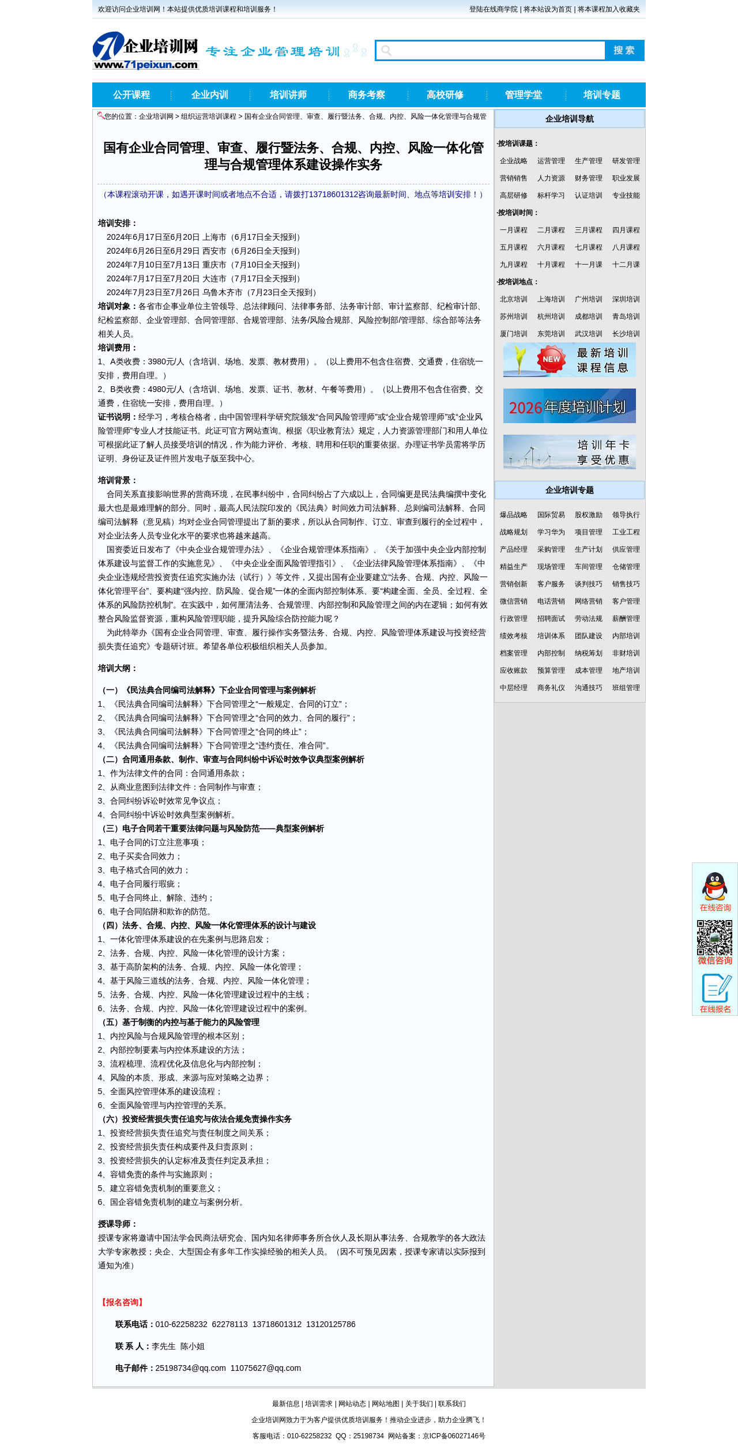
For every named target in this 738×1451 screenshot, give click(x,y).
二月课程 (551, 230)
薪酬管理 (626, 619)
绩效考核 (514, 636)
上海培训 (551, 299)
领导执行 (626, 515)
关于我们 (419, 1404)
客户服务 (551, 584)
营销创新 (514, 584)
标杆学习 (551, 195)
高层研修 (514, 195)
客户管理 (626, 601)
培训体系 (551, 636)
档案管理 (514, 653)
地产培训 (626, 670)
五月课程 (514, 247)
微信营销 (514, 601)
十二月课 (626, 265)
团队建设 (589, 636)
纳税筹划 (589, 653)
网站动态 (352, 1404)
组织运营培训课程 (208, 116)
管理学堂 (523, 95)
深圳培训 (626, 299)
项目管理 (589, 532)
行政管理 (514, 619)
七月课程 (589, 247)
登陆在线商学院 (493, 9)
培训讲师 (288, 95)
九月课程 (514, 265)
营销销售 (514, 178)
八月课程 (626, 247)
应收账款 (514, 670)
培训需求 (319, 1404)
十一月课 (589, 265)
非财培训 (626, 653)
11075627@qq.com (266, 1368)
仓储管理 (626, 567)
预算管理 (551, 670)
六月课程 (551, 247)
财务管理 (589, 178)
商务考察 (366, 95)
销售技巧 (626, 584)
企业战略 (514, 161)
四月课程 (626, 230)
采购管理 (551, 549)
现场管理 (551, 567)
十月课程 (551, 265)
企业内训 (209, 95)
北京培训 (514, 299)
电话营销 (551, 601)
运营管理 (551, 161)
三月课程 (589, 230)
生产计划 (589, 549)
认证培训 (589, 195)
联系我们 (452, 1404)
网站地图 (386, 1404)
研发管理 (626, 161)
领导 (227, 306)
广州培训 (589, 299)
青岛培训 (626, 316)
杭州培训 (551, 316)
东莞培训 (551, 334)
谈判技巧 (589, 584)
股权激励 (589, 515)
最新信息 (286, 1404)
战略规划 (514, 532)
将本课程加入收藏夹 (609, 9)
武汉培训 (589, 334)
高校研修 (445, 95)
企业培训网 (156, 116)
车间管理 (589, 567)
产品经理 (514, 549)
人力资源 (551, 178)
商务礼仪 (551, 688)
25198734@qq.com (191, 1368)
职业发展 (626, 178)
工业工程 (626, 532)
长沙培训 (626, 334)
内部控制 (551, 653)
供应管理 (626, 549)
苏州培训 (514, 316)
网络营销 (589, 601)
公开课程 (131, 95)
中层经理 (514, 688)
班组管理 (626, 688)
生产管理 (589, 161)
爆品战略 (514, 515)
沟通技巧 (589, 688)
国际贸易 (551, 515)
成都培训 (589, 316)
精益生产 (514, 567)
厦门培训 (514, 334)
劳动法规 (589, 619)
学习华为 (551, 532)
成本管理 (589, 670)
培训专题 (601, 95)
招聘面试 (551, 619)
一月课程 (514, 230)
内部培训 (626, 636)
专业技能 (626, 195)
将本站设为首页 (548, 9)
